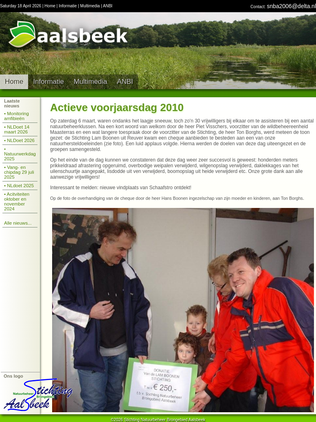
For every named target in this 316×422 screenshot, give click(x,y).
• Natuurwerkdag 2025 (20, 153)
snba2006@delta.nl (291, 6)
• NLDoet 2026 (19, 140)
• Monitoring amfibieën (16, 116)
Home (49, 6)
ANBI (107, 6)
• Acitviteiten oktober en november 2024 (16, 201)
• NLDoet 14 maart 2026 (16, 129)
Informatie (68, 6)
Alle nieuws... (18, 223)
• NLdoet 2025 (19, 185)
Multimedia (90, 6)
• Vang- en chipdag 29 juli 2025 (19, 172)
